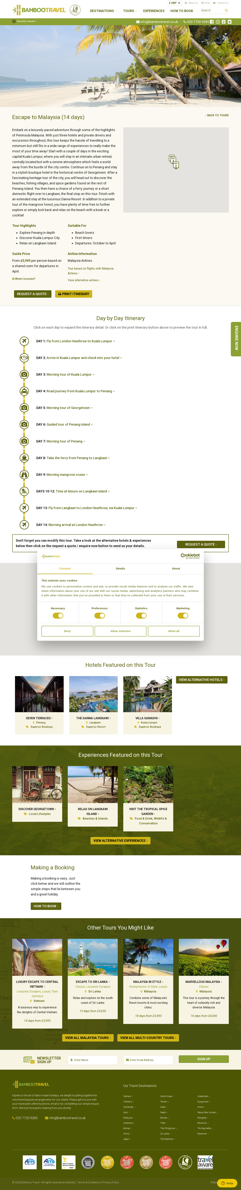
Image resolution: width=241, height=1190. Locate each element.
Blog (207, 3)
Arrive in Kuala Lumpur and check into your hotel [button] (79, 358)
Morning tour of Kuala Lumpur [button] (65, 374)
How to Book (181, 11)
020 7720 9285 (198, 22)
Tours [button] (128, 11)
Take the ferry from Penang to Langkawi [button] (73, 458)
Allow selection (120, 631)
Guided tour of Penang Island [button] (64, 424)
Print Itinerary (75, 294)
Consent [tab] (65, 568)
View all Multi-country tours (147, 1038)
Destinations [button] (102, 11)
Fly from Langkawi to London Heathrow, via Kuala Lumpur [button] (86, 508)
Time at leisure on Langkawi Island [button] (73, 491)
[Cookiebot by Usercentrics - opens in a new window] (183, 556)
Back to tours (218, 115)
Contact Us (222, 3)
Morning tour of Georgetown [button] (64, 408)
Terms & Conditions (89, 1182)
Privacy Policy (111, 1182)
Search (226, 11)
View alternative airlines (83, 280)
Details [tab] (120, 568)
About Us (193, 3)
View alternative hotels (200, 680)
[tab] (132, 341)
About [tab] (176, 568)
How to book (45, 906)
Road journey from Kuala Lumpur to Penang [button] (75, 391)
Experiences (154, 11)
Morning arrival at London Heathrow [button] (71, 525)
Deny (67, 631)
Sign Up (203, 1059)
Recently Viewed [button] (23, 21)
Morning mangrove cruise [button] (62, 475)
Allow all (173, 631)
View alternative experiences (119, 841)
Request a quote (31, 294)
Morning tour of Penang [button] (60, 441)
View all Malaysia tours (87, 1038)
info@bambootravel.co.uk (159, 22)
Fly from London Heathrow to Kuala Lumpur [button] (75, 341)
